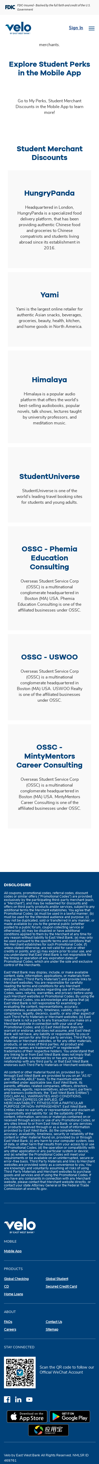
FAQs (8, 1322)
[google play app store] (71, 1417)
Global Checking (16, 1279)
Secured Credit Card (61, 1286)
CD (6, 1286)
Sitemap (52, 1329)
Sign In (76, 28)
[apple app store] (28, 1417)
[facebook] (9, 1399)
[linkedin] (20, 1399)
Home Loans (13, 1294)
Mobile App (13, 1251)
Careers (10, 1329)
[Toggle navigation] (92, 28)
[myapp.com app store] (49, 1431)
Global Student (57, 1279)
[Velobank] (20, 28)
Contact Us (54, 1322)
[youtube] (31, 1399)
